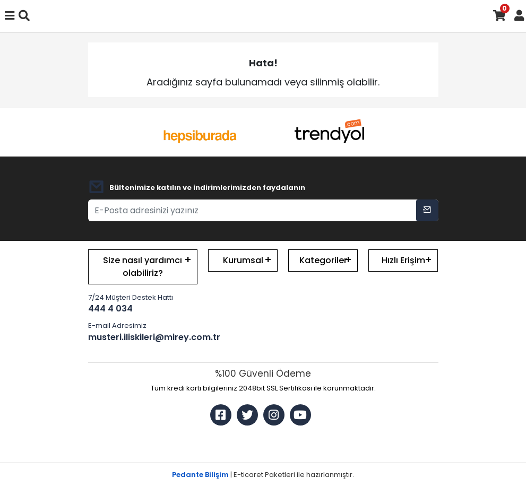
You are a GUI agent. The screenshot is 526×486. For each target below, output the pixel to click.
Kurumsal (243, 260)
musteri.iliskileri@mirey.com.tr (143, 337)
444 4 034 (110, 308)
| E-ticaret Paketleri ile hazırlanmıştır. (263, 475)
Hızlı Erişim (403, 260)
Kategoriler (323, 260)
